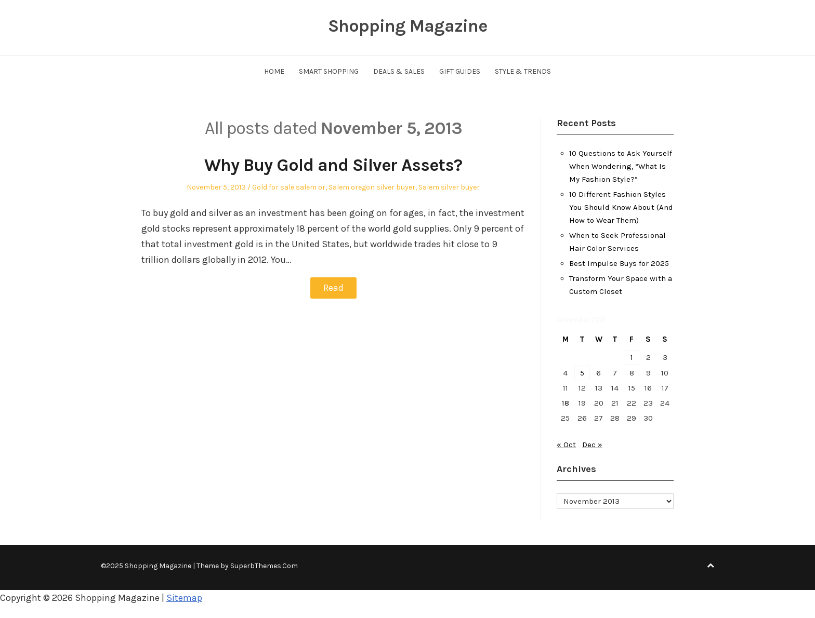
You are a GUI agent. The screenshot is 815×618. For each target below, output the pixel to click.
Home (274, 71)
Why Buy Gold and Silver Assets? (333, 165)
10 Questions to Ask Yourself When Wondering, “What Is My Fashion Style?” (620, 166)
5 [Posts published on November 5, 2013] (582, 373)
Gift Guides (459, 71)
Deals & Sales (399, 71)
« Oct (566, 444)
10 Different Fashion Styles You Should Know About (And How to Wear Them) (621, 207)
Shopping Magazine (407, 26)
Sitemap (184, 597)
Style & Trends (523, 71)
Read (333, 287)
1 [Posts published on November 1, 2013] (631, 357)
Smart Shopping (329, 71)
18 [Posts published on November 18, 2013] (565, 403)
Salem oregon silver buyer (371, 187)
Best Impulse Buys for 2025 (619, 263)
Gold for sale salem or (288, 187)
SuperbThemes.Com (264, 565)
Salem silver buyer (449, 187)
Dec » (592, 444)
